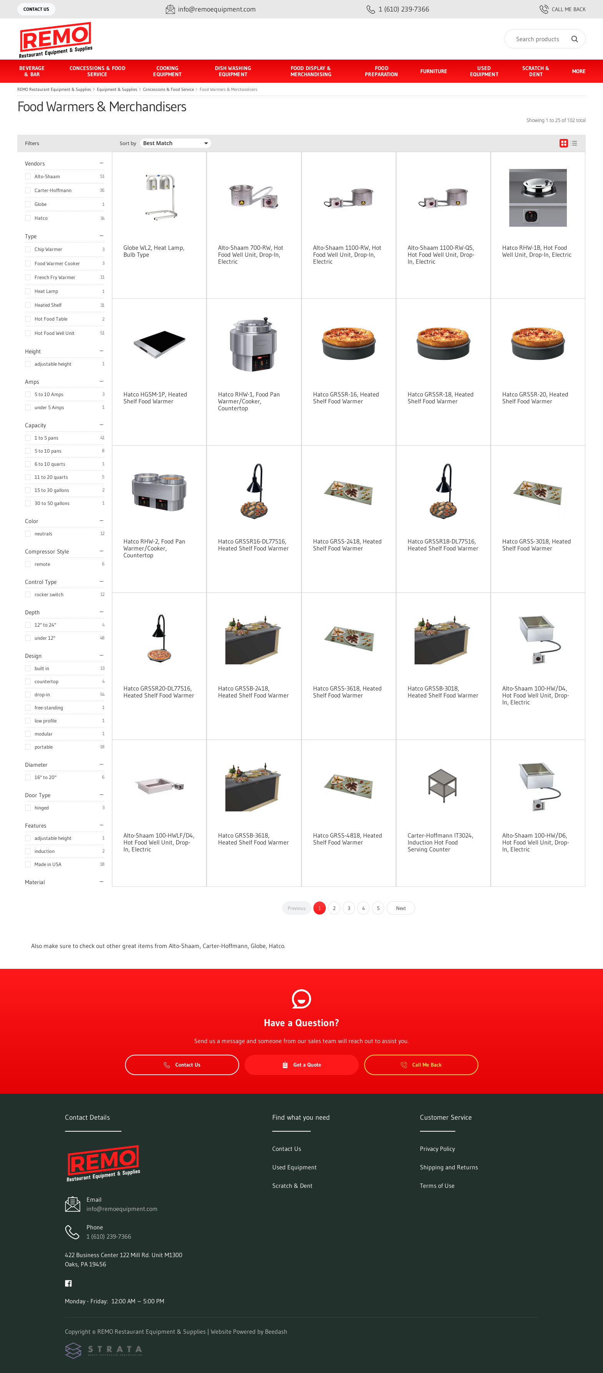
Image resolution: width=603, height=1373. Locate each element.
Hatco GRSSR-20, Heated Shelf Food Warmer (535, 398)
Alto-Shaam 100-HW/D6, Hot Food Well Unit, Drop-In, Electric (535, 842)
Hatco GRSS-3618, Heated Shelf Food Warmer (347, 692)
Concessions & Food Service (168, 89)
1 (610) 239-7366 (109, 1236)
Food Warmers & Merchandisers (228, 89)
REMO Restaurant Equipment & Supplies (54, 89)
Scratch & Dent (536, 71)
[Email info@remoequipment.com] (211, 9)
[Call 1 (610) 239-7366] (397, 9)
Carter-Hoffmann (53, 190)
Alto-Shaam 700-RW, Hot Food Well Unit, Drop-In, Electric (250, 254)
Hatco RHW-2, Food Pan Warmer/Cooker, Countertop (154, 548)
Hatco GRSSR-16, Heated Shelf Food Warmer (346, 398)
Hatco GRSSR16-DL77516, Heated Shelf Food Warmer (253, 545)
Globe (41, 204)
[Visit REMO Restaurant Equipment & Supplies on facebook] (68, 1282)
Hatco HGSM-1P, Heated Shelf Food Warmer (155, 398)
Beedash (276, 1331)
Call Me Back (563, 9)
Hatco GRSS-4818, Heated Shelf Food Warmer (347, 839)
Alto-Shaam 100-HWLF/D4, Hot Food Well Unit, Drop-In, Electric (159, 842)
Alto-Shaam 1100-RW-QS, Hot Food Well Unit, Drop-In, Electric (441, 254)
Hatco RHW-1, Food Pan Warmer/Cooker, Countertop (249, 401)
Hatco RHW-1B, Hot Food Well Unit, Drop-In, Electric (536, 251)
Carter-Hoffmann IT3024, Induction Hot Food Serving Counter (440, 842)
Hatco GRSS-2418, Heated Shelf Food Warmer (347, 545)
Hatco (41, 218)
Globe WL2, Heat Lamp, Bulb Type (154, 251)
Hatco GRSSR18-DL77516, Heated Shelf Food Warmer (443, 545)
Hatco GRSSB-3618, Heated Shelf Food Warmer (253, 839)
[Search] (545, 38)
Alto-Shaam (47, 176)
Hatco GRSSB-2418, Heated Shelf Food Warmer (253, 692)
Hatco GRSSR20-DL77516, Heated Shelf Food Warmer (158, 692)
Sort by (128, 143)
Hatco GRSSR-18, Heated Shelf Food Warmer (441, 398)
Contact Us (36, 9)
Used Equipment (484, 71)
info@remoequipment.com (122, 1208)
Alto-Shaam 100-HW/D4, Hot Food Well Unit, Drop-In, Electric (535, 695)
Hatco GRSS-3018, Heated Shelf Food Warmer (536, 545)
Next (401, 908)
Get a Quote (301, 1064)
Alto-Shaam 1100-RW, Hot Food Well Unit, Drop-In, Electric (347, 254)
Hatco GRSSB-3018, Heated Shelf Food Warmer (443, 692)
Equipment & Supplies (117, 89)
